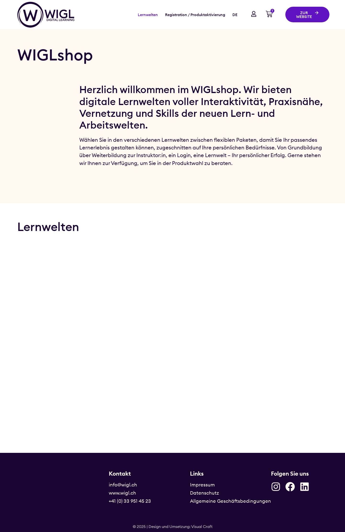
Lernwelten (148, 14)
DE (234, 14)
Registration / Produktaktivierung (195, 14)
